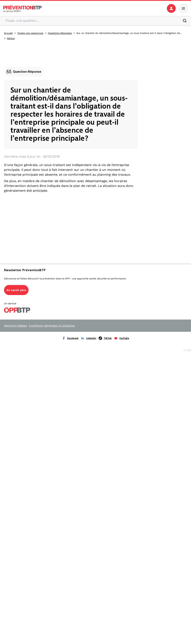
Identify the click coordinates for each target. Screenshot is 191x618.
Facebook (70, 338)
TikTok (105, 338)
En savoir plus (16, 290)
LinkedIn (88, 338)
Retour (11, 38)
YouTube (121, 338)
